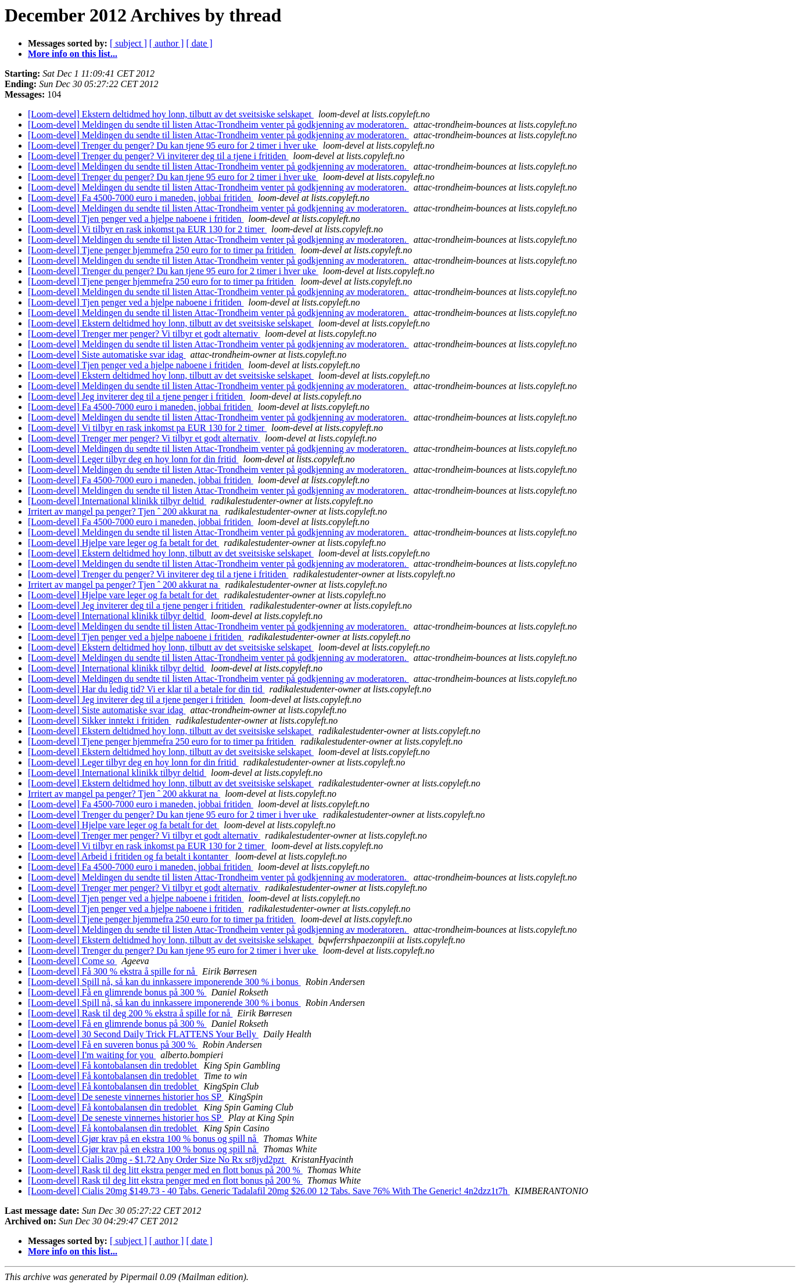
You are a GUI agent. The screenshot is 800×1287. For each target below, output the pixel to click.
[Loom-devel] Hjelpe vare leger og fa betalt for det (123, 543)
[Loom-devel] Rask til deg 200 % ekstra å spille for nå (130, 1013)
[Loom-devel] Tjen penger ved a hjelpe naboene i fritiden (136, 219)
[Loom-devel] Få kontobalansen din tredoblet (113, 1065)
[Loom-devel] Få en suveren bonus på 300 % (113, 1044)
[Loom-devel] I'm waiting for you (92, 1055)
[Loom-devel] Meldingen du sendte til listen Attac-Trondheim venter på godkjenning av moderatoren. (218, 125)
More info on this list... (72, 54)
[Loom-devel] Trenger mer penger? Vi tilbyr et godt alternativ (144, 334)
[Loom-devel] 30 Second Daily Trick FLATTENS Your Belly (143, 1034)
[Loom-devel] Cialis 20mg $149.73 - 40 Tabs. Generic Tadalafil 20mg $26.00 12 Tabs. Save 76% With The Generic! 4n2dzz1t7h (269, 1191)
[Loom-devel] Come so (72, 961)
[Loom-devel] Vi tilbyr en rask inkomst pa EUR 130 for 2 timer (147, 229)
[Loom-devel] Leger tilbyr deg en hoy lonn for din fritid (133, 459)
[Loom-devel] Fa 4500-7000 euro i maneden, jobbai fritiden (140, 198)
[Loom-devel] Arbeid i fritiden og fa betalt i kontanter (129, 856)
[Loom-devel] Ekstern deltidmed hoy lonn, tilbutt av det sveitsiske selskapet (171, 114)
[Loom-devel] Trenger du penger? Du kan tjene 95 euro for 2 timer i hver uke (173, 145)
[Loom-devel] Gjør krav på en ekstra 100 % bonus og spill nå (143, 1139)
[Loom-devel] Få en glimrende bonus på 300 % (117, 992)
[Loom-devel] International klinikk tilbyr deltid (117, 501)
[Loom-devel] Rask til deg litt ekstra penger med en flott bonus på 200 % (165, 1170)
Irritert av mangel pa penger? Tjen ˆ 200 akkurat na (124, 511)
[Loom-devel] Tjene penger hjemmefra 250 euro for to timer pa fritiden (162, 250)
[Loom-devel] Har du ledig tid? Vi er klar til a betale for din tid (146, 689)
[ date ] (199, 43)
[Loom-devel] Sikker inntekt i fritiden (99, 720)
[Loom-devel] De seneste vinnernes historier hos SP (126, 1097)
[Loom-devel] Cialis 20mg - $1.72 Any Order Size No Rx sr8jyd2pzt (157, 1159)
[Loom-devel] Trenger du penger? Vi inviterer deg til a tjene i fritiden (158, 156)
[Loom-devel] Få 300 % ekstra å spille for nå (113, 971)
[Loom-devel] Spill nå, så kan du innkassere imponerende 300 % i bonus (164, 982)
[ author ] (166, 43)
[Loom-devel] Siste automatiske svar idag (106, 355)
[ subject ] (128, 43)
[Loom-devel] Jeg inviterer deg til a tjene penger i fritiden (136, 396)
